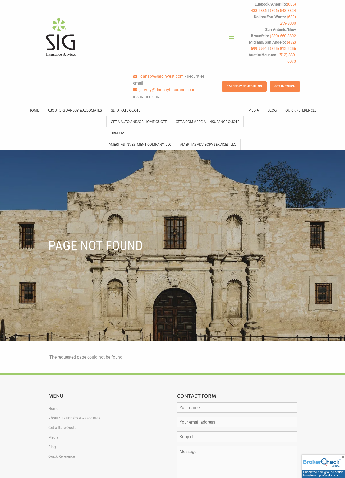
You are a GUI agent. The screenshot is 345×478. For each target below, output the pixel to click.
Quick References (300, 110)
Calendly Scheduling (244, 86)
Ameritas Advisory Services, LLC (208, 144)
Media (253, 110)
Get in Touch (284, 86)
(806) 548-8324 (283, 10)
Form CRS (116, 133)
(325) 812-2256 (283, 48)
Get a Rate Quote (125, 110)
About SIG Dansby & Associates (75, 110)
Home (34, 110)
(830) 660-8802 (283, 36)
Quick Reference (61, 456)
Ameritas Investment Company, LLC (140, 144)
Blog (272, 110)
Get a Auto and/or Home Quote (139, 121)
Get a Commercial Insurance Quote (207, 121)
